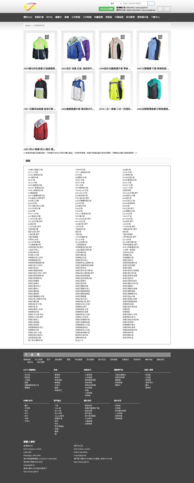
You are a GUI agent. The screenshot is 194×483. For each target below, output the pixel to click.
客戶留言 (88, 413)
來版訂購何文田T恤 (130, 283)
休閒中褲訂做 (80, 255)
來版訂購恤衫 (128, 286)
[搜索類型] (115, 3)
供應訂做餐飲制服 (82, 322)
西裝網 (27, 377)
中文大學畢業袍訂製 (131, 247)
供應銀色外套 (33, 330)
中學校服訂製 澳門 (35, 247)
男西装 (118, 406)
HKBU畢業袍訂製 (130, 180)
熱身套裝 (58, 380)
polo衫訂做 (32, 203)
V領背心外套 (33, 239)
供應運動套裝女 (81, 327)
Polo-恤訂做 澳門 (82, 198)
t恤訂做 (78, 232)
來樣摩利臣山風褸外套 (84, 263)
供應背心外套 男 (82, 317)
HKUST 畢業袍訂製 (36, 188)
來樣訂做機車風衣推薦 (84, 265)
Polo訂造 (79, 211)
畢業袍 (57, 375)
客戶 (48, 360)
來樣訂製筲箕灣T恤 (36, 276)
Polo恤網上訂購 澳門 (36, 198)
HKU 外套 (79, 185)
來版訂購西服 (33, 291)
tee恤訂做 (32, 224)
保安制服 (88, 383)
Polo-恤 (58, 408)
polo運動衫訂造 (129, 211)
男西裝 (148, 375)
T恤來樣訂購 (33, 229)
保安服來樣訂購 (34, 338)
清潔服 (87, 395)
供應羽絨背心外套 (130, 314)
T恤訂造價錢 (33, 237)
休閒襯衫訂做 (80, 258)
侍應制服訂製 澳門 (82, 302)
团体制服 (118, 416)
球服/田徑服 (120, 377)
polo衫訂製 (79, 203)
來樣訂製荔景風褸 (82, 276)
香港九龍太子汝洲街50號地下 (35, 468)
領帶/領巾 (149, 383)
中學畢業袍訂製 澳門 (83, 247)
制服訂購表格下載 (92, 408)
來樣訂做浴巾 (33, 268)
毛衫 (26, 411)
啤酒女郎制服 (90, 385)
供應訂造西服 (128, 322)
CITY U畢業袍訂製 (82, 172)
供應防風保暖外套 (82, 333)
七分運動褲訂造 (34, 245)
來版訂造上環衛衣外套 (37, 299)
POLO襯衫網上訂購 (36, 206)
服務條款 (27, 360)
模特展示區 (142, 17)
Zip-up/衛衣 (59, 416)
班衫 (56, 424)
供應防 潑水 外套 (35, 333)
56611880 (37, 455)
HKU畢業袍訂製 (81, 188)
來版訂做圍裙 (33, 281)
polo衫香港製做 (129, 203)
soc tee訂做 (127, 214)
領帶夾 (148, 388)
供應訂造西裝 (33, 325)
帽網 (26, 383)
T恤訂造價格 (128, 234)
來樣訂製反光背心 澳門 (37, 273)
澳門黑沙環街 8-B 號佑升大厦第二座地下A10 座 (93, 459)
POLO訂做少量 (34, 208)
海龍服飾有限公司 (32, 385)
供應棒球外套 (33, 312)
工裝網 (27, 380)
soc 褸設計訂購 (34, 216)
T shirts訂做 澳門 (35, 219)
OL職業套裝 (33, 193)
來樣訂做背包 (80, 268)
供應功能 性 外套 (35, 304)
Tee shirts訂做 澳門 (83, 219)
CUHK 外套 (127, 172)
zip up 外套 (79, 239)
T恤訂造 (78, 234)
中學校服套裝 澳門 (130, 245)
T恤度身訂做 (80, 229)
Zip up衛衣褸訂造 (130, 242)
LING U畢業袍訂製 (35, 190)
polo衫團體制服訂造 (83, 201)
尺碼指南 (119, 17)
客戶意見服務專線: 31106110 (35, 459)
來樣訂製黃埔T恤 (35, 278)
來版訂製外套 (80, 283)
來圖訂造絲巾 (128, 260)
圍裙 (56, 431)
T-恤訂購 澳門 (33, 234)
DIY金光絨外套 (129, 177)
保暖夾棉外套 (80, 338)
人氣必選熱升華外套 (83, 250)
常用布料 (137, 360)
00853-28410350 (133, 10)
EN (166, 9)
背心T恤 (58, 411)
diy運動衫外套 (81, 177)
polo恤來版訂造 (81, 196)
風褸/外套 (58, 418)
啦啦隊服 (118, 383)
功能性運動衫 (120, 375)
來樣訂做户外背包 (35, 265)
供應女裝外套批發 (130, 307)
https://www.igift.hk (30, 472)
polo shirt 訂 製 (81, 193)
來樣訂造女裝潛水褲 (83, 278)
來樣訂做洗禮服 (129, 265)
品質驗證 (88, 424)
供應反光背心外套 (82, 304)
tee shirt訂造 (80, 221)
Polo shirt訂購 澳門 (130, 193)
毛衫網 (27, 375)
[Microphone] (164, 3)
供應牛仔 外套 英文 (36, 314)
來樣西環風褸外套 (130, 263)
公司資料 (88, 418)
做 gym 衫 (79, 340)
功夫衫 (57, 385)
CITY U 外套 (33, 172)
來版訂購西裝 (33, 294)
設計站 (30, 362)
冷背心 (27, 421)
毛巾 (26, 413)
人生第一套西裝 (129, 250)
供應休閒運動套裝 (130, 302)
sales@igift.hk (142, 8)
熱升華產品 (59, 426)
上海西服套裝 (80, 245)
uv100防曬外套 (81, 237)
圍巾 (147, 385)
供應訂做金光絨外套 (131, 320)
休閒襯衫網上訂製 (35, 258)
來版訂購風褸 (80, 296)
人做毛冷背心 (33, 250)
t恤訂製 (126, 232)
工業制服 (88, 375)
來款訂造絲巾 (128, 278)
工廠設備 (88, 421)
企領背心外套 (33, 255)
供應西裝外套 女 (129, 317)
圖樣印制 (160, 360)
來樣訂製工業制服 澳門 (84, 273)
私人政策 (38, 360)
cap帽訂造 (127, 170)
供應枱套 (126, 309)
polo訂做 (126, 206)
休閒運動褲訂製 (34, 260)
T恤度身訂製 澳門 (130, 229)
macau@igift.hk (148, 10)
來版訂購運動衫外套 (36, 296)
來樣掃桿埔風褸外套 (36, 263)
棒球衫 (57, 377)
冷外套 (27, 408)
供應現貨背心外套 (82, 314)
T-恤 (56, 406)
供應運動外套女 (129, 325)
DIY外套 (78, 175)
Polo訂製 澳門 (128, 208)
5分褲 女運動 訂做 (35, 170)
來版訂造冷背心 (81, 299)
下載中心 (155, 17)
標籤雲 (27, 388)
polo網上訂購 (33, 201)
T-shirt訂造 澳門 (129, 227)
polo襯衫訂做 (80, 206)
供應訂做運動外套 (82, 320)
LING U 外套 (128, 188)
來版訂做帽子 (80, 281)
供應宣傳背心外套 (35, 309)
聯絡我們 (88, 406)
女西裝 (148, 377)
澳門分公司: (121, 10)
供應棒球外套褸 (81, 312)
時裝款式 (58, 390)
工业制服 (118, 413)
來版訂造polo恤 (129, 296)
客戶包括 (102, 360)
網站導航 (58, 360)
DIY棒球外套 (128, 175)
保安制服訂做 (128, 335)
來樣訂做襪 (127, 268)
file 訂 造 (31, 180)
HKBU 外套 (80, 180)
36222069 (52, 459)
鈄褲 (56, 429)
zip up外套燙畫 (34, 242)
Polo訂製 (79, 208)
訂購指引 (125, 360)
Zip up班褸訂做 (81, 242)
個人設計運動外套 (35, 340)
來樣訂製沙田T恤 (129, 273)
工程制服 (88, 393)
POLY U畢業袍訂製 (83, 214)
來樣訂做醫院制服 (35, 270)
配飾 (56, 388)
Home (27, 25)
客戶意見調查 (90, 416)
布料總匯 (78, 360)
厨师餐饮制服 (120, 411)
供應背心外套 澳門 (35, 317)
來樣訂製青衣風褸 (130, 276)
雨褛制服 (118, 418)
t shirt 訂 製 (127, 216)
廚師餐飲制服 (90, 380)
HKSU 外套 (127, 183)
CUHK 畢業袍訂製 (35, 175)
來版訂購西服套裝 (82, 291)
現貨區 (108, 17)
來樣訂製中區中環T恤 (84, 270)
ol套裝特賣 (127, 190)
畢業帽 (57, 383)
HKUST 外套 (128, 185)
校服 (87, 390)
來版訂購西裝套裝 (82, 294)
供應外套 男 (33, 307)
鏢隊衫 (118, 385)
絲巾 (26, 416)
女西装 (118, 408)
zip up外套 (127, 239)
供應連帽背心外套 (82, 325)
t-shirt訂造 (79, 227)
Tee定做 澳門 (128, 221)
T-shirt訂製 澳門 (34, 227)
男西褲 (148, 380)
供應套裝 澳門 (81, 307)
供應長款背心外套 (82, 330)
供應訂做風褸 (33, 322)
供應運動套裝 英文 (35, 327)
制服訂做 (39, 17)
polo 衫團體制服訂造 (36, 196)
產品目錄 (88, 411)
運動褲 (118, 380)
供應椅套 (126, 312)
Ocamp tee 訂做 (81, 190)
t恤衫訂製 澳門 (34, 232)
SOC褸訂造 (80, 216)
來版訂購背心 (33, 289)
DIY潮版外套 (33, 177)
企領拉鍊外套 (33, 252)
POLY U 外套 (33, 214)
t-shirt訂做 (127, 224)
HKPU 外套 (80, 183)
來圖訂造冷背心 (81, 260)
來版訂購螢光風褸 (130, 289)
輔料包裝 (148, 360)
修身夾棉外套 (128, 338)
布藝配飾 (98, 17)
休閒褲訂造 (127, 255)
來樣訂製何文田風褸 (131, 270)
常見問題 (113, 360)
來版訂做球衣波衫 (130, 281)
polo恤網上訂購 (129, 196)
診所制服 (88, 388)
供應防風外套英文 (35, 335)
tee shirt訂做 (128, 219)
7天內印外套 (80, 170)
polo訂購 (31, 211)
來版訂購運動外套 (130, 294)
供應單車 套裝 (128, 304)
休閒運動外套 (128, 258)
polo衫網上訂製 (129, 201)
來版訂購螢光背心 (82, 289)
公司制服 (88, 377)
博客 (68, 360)
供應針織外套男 (129, 327)
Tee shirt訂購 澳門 (35, 221)
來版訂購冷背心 (34, 286)
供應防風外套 (128, 333)
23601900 (130, 8)
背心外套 (58, 413)
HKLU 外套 (32, 183)
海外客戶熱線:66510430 (33, 462)
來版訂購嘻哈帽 (81, 286)
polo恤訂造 (127, 198)
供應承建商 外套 (82, 309)
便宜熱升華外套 (81, 335)
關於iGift (27, 17)
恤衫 (56, 421)
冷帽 (26, 418)
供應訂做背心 (33, 320)
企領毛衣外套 (128, 252)
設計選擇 (90, 360)
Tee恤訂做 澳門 (81, 224)
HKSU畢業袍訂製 (35, 185)
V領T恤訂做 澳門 (129, 237)
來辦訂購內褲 (33, 302)
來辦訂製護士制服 (130, 299)
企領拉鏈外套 (80, 252)
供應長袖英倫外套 (130, 330)
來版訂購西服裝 (129, 291)
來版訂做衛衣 (33, 283)
